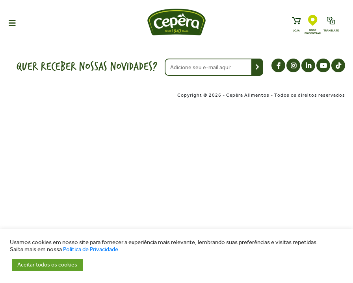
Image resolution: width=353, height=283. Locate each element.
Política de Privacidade (90, 249)
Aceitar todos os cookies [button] (47, 264)
